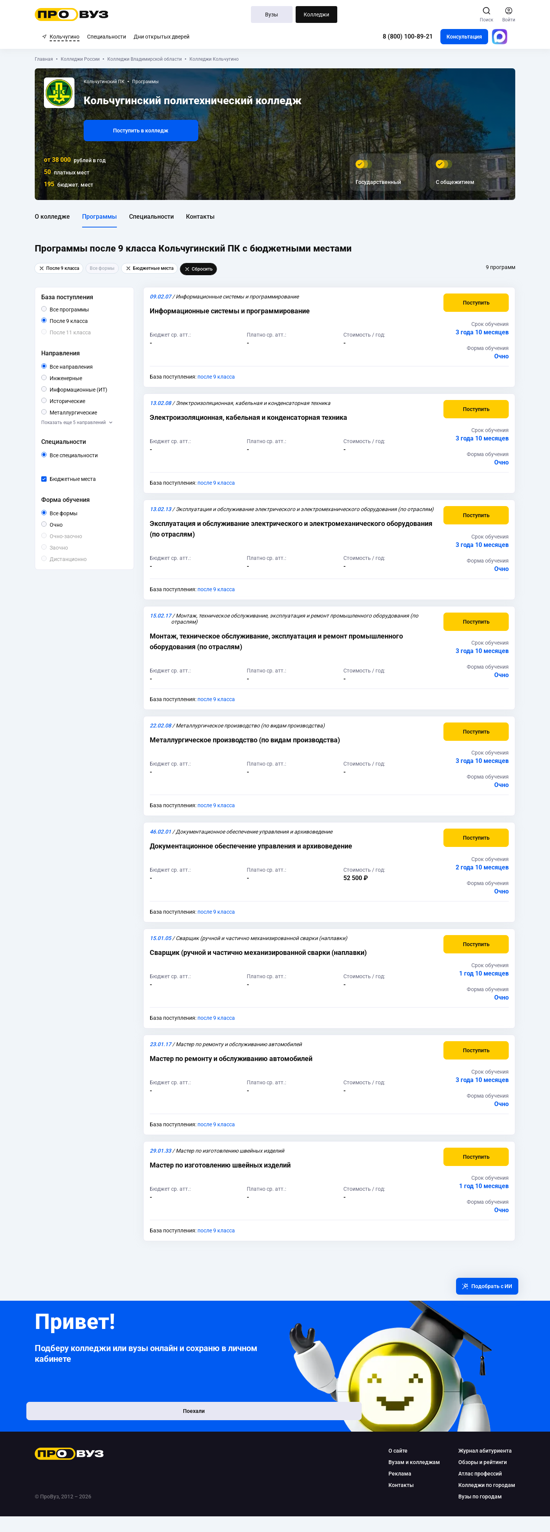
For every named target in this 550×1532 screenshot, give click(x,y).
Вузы (271, 14)
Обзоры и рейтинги (475, 1478)
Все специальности (94, 455)
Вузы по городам (473, 1512)
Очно (69, 524)
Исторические (92, 400)
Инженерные (89, 377)
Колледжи (316, 14)
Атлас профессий (473, 1489)
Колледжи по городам (479, 1501)
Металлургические (94, 412)
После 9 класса (84, 321)
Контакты (207, 216)
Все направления (94, 367)
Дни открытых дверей (161, 37)
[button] (468, 302)
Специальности (106, 37)
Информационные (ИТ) (94, 389)
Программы (106, 216)
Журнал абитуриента (478, 1466)
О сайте (390, 1466)
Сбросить (205, 269)
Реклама (392, 1489)
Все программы (91, 309)
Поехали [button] (92, 1432)
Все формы (79, 513)
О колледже (59, 216)
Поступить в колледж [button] (148, 130)
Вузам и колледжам (407, 1478)
